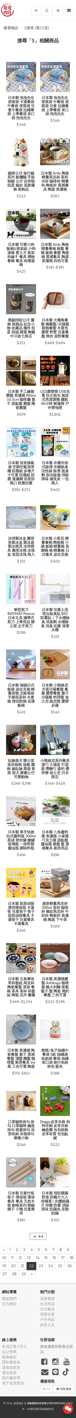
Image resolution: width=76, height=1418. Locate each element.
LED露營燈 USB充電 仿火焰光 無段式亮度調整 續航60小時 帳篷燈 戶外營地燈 (55, 399)
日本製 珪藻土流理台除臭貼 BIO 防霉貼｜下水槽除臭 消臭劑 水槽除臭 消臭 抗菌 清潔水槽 (55, 619)
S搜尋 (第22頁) (36, 28)
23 (41, 1266)
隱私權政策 (11, 1362)
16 (54, 1257)
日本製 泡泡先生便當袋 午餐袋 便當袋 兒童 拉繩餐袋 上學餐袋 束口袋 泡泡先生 (55, 105)
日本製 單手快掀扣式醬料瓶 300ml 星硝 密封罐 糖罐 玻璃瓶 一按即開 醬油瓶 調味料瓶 (21, 840)
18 (71, 1257)
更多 (38, 1236)
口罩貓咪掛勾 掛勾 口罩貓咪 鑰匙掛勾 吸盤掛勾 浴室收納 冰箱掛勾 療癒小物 (21, 1129)
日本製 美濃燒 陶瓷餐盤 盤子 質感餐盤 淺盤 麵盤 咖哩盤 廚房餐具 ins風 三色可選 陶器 (21, 1058)
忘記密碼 (9, 1351)
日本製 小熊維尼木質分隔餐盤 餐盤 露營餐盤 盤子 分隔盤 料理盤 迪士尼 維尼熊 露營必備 (55, 695)
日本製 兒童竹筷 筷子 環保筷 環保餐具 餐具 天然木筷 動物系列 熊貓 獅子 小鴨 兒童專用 (21, 1203)
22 (31, 1266)
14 (37, 1257)
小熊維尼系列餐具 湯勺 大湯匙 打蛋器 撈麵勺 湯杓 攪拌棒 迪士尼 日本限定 (55, 768)
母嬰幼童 (47, 1314)
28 (14, 1274)
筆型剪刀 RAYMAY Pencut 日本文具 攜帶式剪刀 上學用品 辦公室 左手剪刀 (21, 617)
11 (12, 1257)
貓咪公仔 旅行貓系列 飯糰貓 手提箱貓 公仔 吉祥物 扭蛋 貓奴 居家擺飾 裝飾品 (21, 181)
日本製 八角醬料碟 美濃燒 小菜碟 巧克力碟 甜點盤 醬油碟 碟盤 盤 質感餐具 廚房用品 (55, 840)
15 (46, 1257)
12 (20, 1257)
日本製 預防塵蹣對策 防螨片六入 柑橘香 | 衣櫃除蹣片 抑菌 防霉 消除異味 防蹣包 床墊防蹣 (55, 1203)
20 (13, 1266)
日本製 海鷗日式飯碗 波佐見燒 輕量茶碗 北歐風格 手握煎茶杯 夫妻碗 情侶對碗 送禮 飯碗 (21, 695)
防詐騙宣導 (11, 1377)
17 (63, 1257)
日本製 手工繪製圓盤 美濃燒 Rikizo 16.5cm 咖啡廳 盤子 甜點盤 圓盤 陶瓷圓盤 (21, 399)
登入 (23, 1346)
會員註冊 (9, 1346)
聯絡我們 (9, 1298)
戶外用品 (47, 1319)
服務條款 (9, 1357)
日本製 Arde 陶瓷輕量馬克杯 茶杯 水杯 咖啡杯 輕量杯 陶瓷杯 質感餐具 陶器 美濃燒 (55, 181)
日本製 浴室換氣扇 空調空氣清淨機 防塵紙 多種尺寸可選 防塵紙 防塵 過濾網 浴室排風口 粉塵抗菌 (21, 472)
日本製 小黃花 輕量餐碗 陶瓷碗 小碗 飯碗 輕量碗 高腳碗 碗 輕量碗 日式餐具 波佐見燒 (55, 546)
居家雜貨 (47, 1298)
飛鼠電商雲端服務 (39, 1408)
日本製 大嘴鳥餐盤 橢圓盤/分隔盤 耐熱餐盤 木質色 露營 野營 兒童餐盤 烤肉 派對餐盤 (55, 328)
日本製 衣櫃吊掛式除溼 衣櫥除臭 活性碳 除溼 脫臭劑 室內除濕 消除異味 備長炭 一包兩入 (55, 472)
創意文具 (47, 1324)
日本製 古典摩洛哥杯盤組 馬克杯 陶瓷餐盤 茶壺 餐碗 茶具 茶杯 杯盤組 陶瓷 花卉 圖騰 (21, 986)
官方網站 (9, 1304)
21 (22, 1266)
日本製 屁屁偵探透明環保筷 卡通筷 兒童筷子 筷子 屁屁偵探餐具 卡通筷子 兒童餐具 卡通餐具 (21, 913)
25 (60, 1266)
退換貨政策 (11, 1367)
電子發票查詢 (13, 1383)
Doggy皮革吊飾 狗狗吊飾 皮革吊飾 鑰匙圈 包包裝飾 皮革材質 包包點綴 (55, 1129)
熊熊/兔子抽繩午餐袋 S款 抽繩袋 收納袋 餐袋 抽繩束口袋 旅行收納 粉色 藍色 (55, 1058)
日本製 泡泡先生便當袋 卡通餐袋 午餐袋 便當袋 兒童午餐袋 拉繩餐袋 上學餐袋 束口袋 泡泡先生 (21, 107)
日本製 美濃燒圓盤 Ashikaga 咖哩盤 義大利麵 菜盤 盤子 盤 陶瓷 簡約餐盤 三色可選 (55, 986)
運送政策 (9, 1372)
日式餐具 (47, 1309)
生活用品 (47, 1304)
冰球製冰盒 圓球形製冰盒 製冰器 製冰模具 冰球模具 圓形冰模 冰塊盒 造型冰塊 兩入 (21, 546)
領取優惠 (64, 1389)
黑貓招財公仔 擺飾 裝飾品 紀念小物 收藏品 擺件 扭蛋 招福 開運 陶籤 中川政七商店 (21, 328)
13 (29, 1257)
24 (50, 1266)
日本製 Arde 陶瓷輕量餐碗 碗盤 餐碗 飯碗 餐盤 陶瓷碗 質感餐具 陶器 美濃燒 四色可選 (55, 252)
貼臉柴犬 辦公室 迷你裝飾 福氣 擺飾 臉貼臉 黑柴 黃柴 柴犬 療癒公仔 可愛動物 (21, 768)
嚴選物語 (11, 28)
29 (23, 1274)
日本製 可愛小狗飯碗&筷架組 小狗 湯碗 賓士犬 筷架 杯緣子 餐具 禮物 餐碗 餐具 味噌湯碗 (20, 254)
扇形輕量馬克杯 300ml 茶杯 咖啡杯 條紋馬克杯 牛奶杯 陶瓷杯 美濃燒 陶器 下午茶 (55, 911)
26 (69, 1266)
